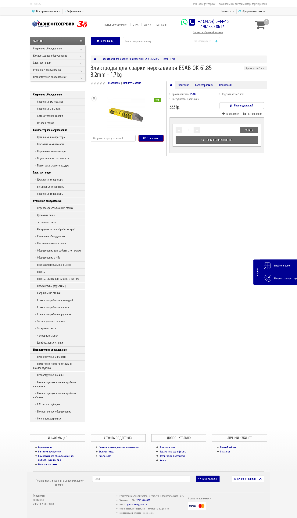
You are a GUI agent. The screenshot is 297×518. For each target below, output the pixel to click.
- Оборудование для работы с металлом (57, 250)
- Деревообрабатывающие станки (53, 208)
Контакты (161, 24)
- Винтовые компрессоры (48, 144)
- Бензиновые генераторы (48, 186)
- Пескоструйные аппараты (49, 357)
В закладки (230, 114)
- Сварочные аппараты (47, 108)
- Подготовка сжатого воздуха (51, 165)
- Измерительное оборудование (52, 411)
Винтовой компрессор (49, 451)
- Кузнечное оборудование (49, 236)
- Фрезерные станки (45, 335)
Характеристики (204, 85)
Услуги (147, 24)
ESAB (193, 94)
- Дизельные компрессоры (49, 137)
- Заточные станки (44, 222)
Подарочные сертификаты (172, 451)
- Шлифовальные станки (48, 342)
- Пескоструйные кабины (48, 375)
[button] (245, 41)
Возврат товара (106, 451)
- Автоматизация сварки (48, 116)
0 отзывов (114, 83)
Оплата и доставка (47, 464)
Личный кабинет (228, 447)
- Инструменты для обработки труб (54, 229)
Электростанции (42, 62)
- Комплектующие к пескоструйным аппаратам (54, 384)
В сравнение (252, 114)
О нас (135, 24)
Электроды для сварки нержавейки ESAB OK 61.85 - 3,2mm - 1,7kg (139, 59)
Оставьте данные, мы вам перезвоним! (119, 447)
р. (227, 11)
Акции (162, 460)
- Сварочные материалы (48, 101)
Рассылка (225, 451)
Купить (249, 129)
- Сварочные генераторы (48, 193)
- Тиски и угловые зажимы (49, 321)
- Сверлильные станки (46, 293)
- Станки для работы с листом (51, 307)
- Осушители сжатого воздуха (51, 158)
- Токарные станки (44, 328)
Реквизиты (39, 495)
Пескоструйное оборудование (50, 77)
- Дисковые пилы (44, 215)
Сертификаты (45, 447)
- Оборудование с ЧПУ (46, 257)
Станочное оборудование (47, 70)
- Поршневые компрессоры (49, 151)
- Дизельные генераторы (48, 179)
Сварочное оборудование (47, 48)
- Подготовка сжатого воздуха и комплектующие (52, 366)
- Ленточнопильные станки (49, 243)
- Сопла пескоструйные (47, 418)
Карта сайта (105, 456)
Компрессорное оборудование (50, 55)
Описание (183, 85)
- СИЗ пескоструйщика (46, 404)
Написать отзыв (132, 83)
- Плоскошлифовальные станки (52, 264)
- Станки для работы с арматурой (53, 300)
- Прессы (39, 271)
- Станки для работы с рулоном (52, 314)
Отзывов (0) (225, 85)
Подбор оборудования (115, 24)
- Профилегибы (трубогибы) (49, 286)
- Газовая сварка (43, 123)
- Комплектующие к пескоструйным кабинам (54, 395)
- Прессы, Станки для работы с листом (56, 278)
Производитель (167, 447)
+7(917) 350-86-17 (143, 500)
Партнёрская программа (172, 456)
